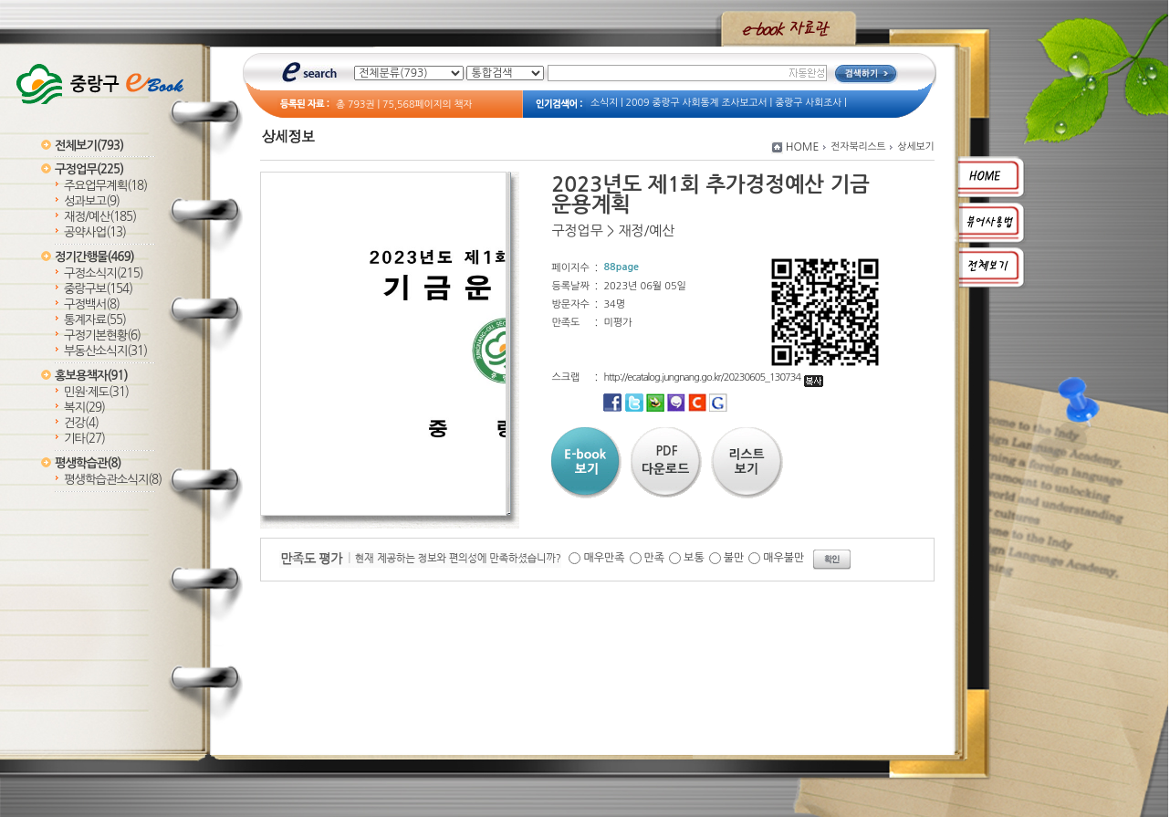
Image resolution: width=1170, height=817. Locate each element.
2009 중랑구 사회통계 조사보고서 (697, 103)
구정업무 (89, 169)
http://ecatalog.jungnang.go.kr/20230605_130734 (713, 377)
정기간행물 (94, 257)
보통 (694, 557)
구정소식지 (103, 273)
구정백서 (92, 304)
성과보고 (92, 201)
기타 (84, 439)
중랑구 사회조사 (808, 103)
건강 (81, 423)
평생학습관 (87, 463)
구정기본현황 (102, 335)
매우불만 (783, 557)
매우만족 (603, 557)
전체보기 (89, 146)
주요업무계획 (105, 186)
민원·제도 (96, 392)
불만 (734, 557)
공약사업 (95, 232)
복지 (84, 408)
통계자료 (95, 320)
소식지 (604, 103)
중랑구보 (98, 289)
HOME (803, 146)
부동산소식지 (105, 351)
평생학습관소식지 (113, 480)
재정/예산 (100, 217)
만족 (654, 557)
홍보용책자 (91, 376)
